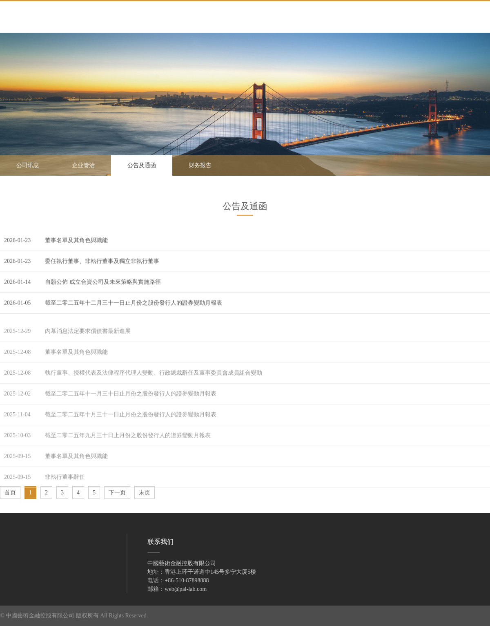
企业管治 (83, 165)
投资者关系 (23, 565)
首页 (10, 493)
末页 (144, 493)
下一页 (117, 493)
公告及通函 (141, 165)
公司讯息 (27, 165)
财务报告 (200, 165)
